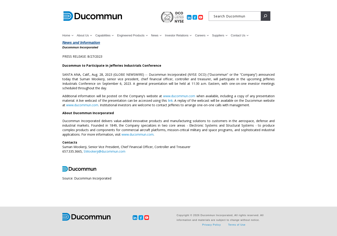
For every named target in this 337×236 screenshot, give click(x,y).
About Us (83, 35)
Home (66, 35)
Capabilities (102, 35)
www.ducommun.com (179, 96)
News (155, 35)
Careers (200, 35)
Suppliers (218, 35)
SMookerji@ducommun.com (104, 151)
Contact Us (238, 35)
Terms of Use (237, 224)
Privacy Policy (211, 224)
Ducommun (92, 16)
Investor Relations (176, 35)
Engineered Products (130, 35)
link (170, 100)
